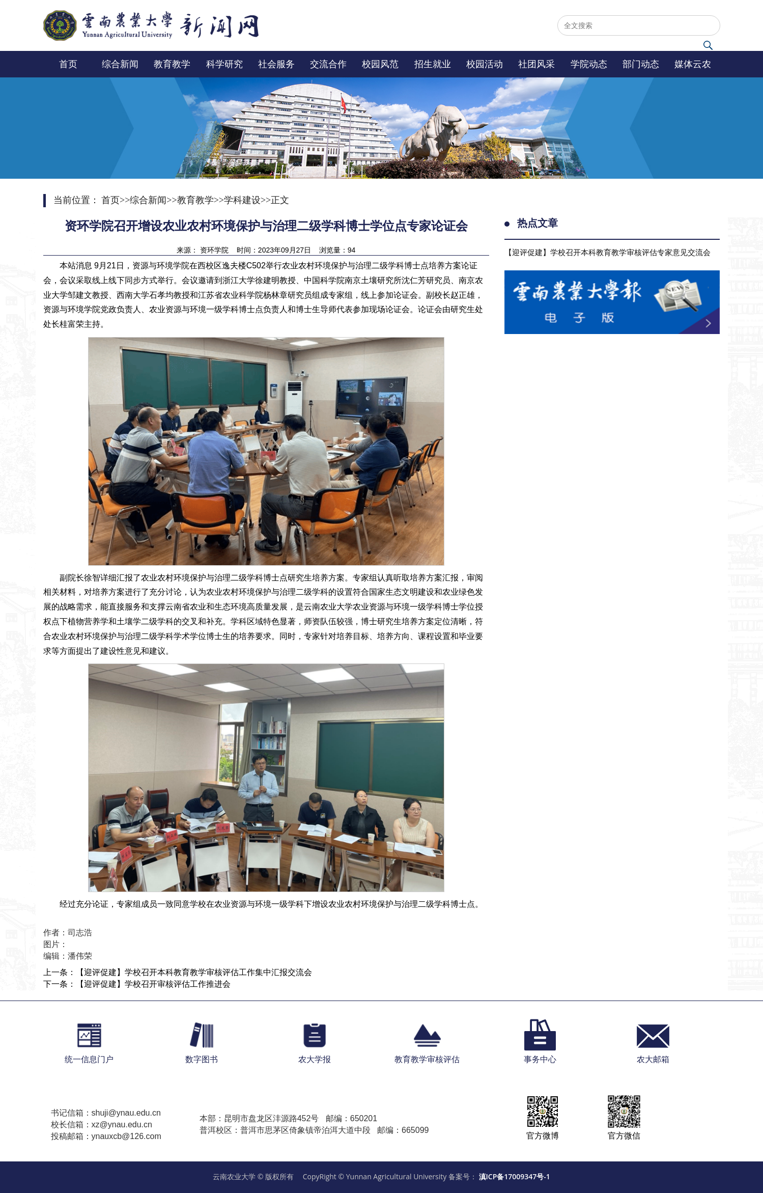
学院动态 (589, 64)
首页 (68, 64)
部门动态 (641, 64)
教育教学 (172, 64)
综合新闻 (120, 64)
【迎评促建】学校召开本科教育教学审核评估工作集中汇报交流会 (194, 972)
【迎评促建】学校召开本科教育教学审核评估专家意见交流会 (607, 252)
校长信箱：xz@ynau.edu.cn (101, 1124)
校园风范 (380, 64)
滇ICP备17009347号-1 (514, 1176)
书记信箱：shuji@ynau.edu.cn (106, 1112)
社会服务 (276, 64)
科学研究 (224, 64)
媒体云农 (692, 64)
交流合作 (328, 64)
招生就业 (432, 64)
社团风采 (536, 64)
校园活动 (484, 64)
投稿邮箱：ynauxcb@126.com (106, 1136)
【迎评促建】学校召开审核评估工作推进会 (153, 984)
